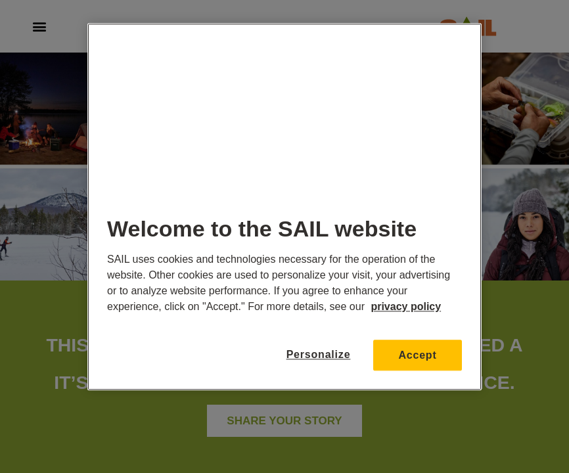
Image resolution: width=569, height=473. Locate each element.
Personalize (318, 355)
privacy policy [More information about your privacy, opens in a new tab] (406, 306)
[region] (284, 206)
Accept (417, 355)
